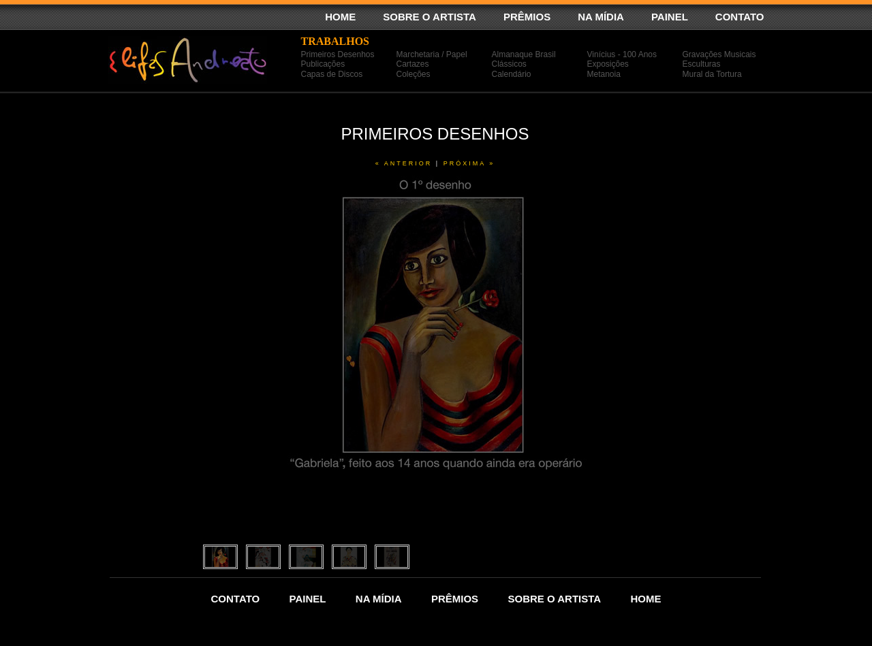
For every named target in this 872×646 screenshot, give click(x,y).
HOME (340, 16)
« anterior (404, 163)
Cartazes (412, 64)
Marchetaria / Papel (431, 54)
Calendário (511, 74)
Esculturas (702, 64)
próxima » (469, 163)
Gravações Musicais (719, 54)
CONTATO (739, 16)
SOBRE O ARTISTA (429, 16)
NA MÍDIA (601, 16)
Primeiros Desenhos (338, 54)
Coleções (413, 74)
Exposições (608, 64)
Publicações (323, 64)
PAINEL (669, 16)
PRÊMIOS (526, 16)
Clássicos (509, 64)
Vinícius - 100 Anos (622, 54)
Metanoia (604, 74)
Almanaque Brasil (524, 54)
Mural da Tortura (712, 74)
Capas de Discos (332, 74)
